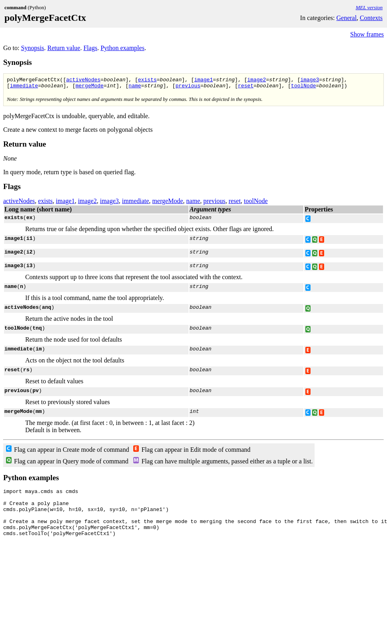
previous (187, 87)
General (346, 17)
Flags (90, 47)
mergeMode (90, 87)
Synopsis (32, 47)
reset (245, 87)
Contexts (371, 17)
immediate (24, 87)
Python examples (122, 47)
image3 (309, 80)
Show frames (367, 34)
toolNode (303, 87)
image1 (203, 80)
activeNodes (83, 80)
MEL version (369, 7)
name (134, 87)
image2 (256, 80)
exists (147, 80)
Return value (63, 47)
